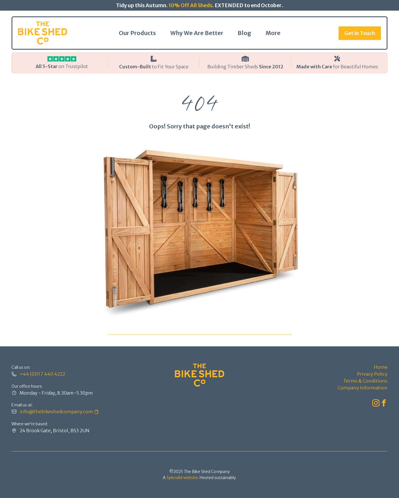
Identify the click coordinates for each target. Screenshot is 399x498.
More (273, 32)
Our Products (137, 32)
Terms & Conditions (365, 381)
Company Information (362, 388)
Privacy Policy (372, 374)
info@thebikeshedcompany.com (56, 411)
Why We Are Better (196, 32)
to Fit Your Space (153, 67)
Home (380, 367)
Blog (244, 32)
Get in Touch (359, 33)
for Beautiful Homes (337, 67)
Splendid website (182, 477)
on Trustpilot (62, 66)
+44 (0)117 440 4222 (42, 374)
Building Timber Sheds (245, 67)
